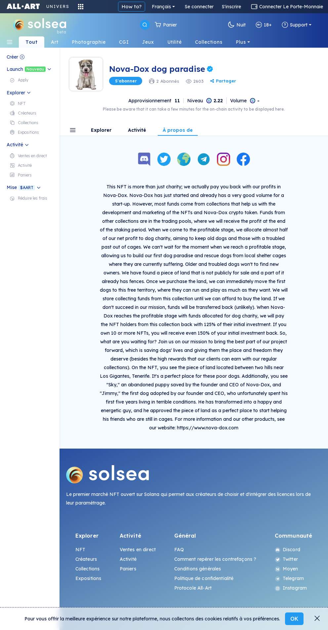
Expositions (88, 578)
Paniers (128, 569)
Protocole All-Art (193, 588)
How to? (132, 6)
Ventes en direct (138, 550)
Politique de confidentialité (204, 578)
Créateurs (86, 559)
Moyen (286, 569)
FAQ (179, 550)
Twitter (286, 559)
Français (161, 7)
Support (295, 25)
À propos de (178, 130)
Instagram (291, 588)
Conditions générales (197, 569)
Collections (87, 569)
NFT (80, 550)
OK (294, 618)
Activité (137, 130)
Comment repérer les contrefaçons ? (215, 559)
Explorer (101, 130)
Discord (287, 550)
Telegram (289, 578)
